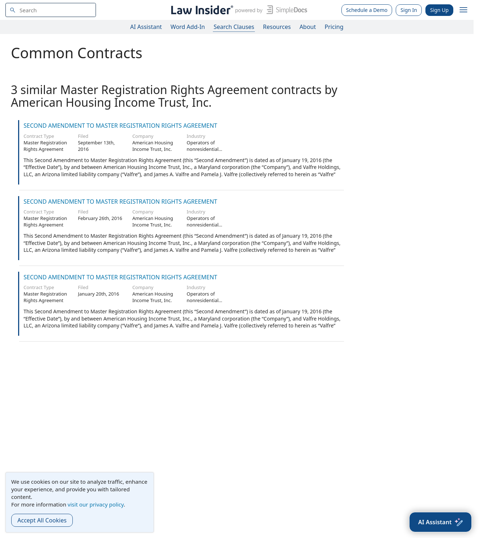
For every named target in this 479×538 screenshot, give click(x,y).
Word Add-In (188, 27)
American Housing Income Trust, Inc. (152, 145)
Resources (277, 27)
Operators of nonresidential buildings (203, 149)
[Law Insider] (237, 10)
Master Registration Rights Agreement (45, 145)
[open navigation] (463, 10)
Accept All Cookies (42, 520)
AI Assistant (146, 27)
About (307, 27)
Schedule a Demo (367, 10)
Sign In (408, 10)
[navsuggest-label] (50, 10)
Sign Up (439, 10)
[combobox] (50, 10)
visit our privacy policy (96, 504)
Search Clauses (234, 27)
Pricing (334, 27)
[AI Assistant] (440, 522)
